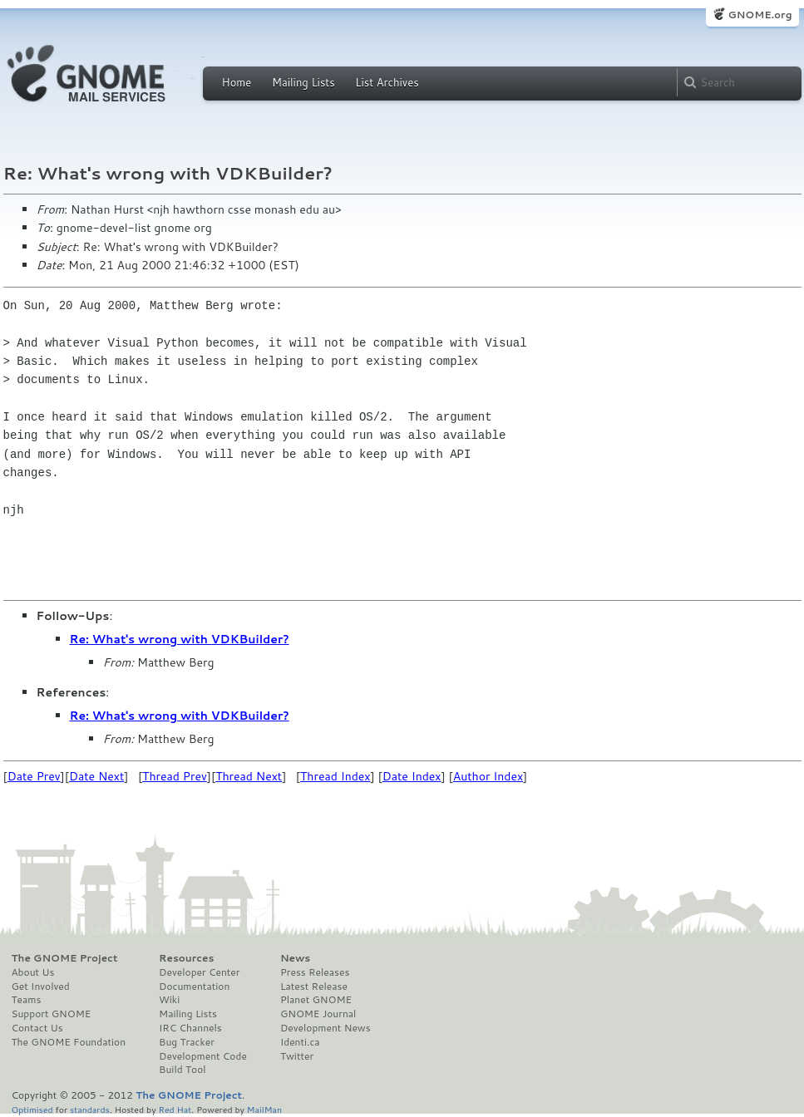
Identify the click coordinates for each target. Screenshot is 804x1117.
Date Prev (34, 776)
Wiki (169, 999)
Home (237, 82)
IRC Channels (190, 1028)
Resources (186, 958)
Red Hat (174, 1109)
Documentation (194, 986)
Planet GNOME (316, 999)
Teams (27, 999)
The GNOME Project (65, 958)
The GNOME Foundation (69, 1042)
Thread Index (335, 776)
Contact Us (37, 1028)
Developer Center (199, 972)
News (295, 958)
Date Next (96, 776)
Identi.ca (300, 1042)
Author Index (488, 776)
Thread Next (248, 776)
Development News (325, 1028)
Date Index (411, 776)
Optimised (32, 1109)
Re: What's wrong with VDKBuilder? (179, 639)
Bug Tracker (187, 1042)
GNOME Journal (318, 1014)
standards (90, 1109)
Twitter (296, 1056)
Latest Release (314, 986)
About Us (33, 972)
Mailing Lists (303, 82)
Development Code (203, 1056)
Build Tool (182, 1069)
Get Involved (41, 986)
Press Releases (314, 972)
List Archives (386, 82)
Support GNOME (51, 1014)
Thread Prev (174, 776)
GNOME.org (760, 14)
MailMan (264, 1109)
